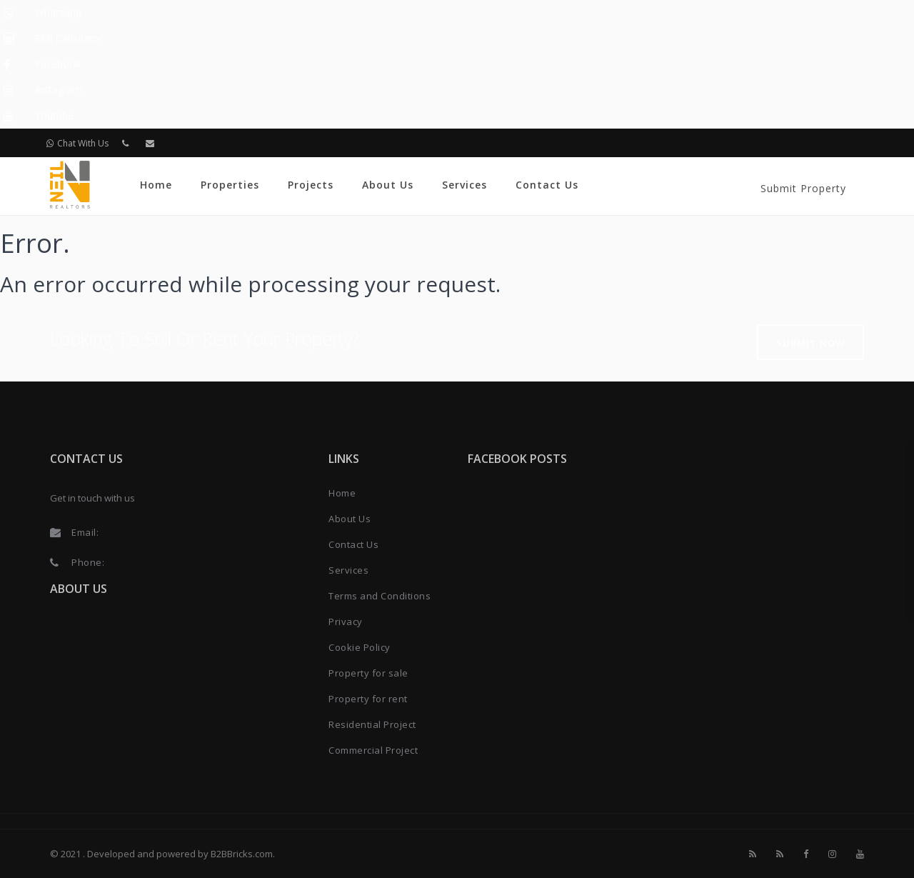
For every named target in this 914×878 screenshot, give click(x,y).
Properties (230, 184)
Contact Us (547, 184)
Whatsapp (58, 12)
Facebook (58, 64)
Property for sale (368, 673)
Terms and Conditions (379, 595)
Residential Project (372, 724)
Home (156, 184)
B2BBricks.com (242, 853)
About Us (387, 184)
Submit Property (803, 188)
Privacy (345, 621)
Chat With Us (77, 143)
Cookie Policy (359, 647)
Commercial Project (373, 750)
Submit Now (810, 342)
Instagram (58, 89)
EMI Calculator (68, 38)
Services (464, 184)
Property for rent (368, 698)
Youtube (54, 115)
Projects (310, 184)
